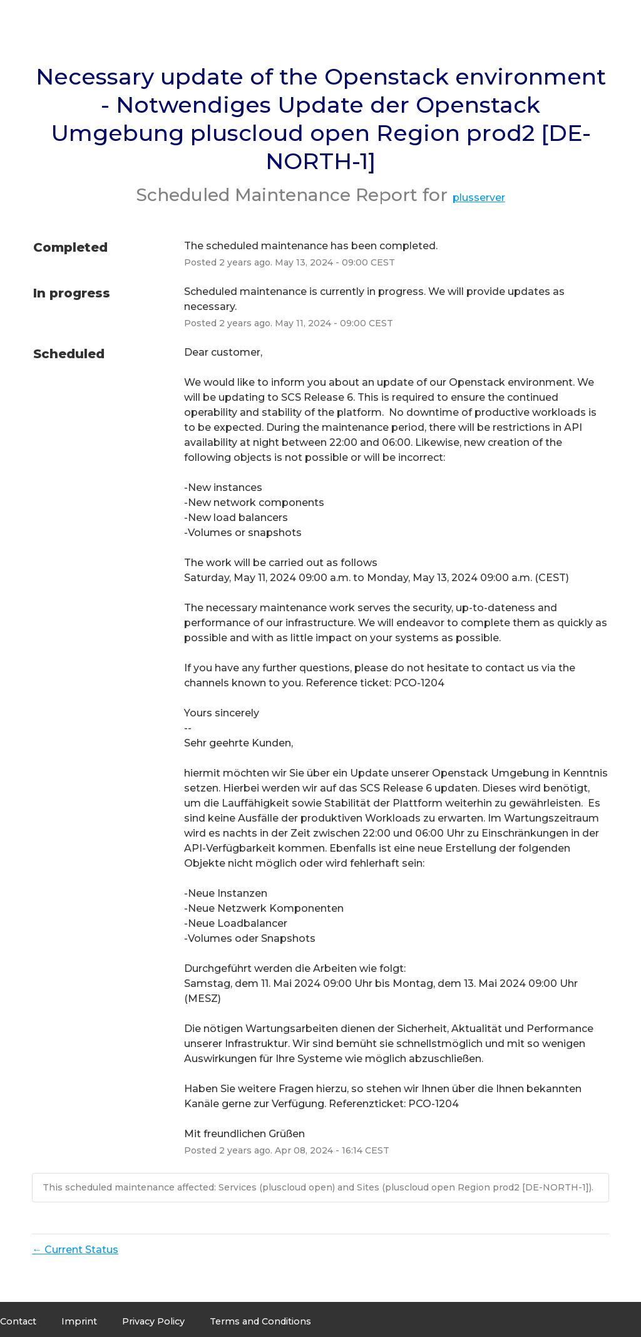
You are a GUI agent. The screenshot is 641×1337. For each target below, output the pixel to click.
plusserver (479, 198)
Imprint (79, 1321)
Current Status (75, 1250)
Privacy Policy (153, 1321)
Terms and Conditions (260, 1321)
